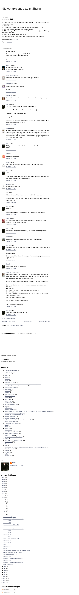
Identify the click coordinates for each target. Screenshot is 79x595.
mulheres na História (10, 416)
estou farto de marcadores (11, 404)
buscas (6, 380)
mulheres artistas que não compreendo (15, 413)
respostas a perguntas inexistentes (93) (13, 518)
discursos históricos (10, 396)
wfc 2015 (7, 452)
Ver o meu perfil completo (16, 465)
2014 (3, 493)
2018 (3, 485)
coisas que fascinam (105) (10, 554)
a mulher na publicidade (11, 370)
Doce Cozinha (10, 75)
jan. (5, 574)
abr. (5, 568)
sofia (6, 443)
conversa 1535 (7, 534)
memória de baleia (9, 409)
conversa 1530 (7, 556)
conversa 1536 (7, 532)
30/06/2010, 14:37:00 (11, 224)
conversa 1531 (7, 546)
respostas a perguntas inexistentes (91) (13, 558)
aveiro (6, 375)
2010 (3, 501)
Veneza (5, 548)
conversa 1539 (7, 520)
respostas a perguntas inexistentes (13, 437)
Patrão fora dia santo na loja (12, 431)
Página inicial (28, 321)
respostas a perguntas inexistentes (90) (13, 562)
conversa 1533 (7, 540)
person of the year (9, 435)
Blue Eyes (9, 95)
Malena (8, 218)
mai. (5, 566)
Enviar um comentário (8, 318)
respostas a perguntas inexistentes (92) (13, 528)
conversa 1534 (7, 536)
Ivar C (8, 104)
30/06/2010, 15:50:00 (11, 241)
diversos (7, 397)
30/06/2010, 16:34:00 (11, 260)
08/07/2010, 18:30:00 (11, 306)
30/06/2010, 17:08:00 (11, 268)
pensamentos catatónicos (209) (11, 538)
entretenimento (8, 402)
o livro (6, 425)
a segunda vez (8, 372)
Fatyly (8, 128)
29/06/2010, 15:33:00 (11, 61)
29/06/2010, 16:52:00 (11, 158)
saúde (6, 438)
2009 (3, 576)
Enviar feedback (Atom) (16, 325)
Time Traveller (10, 272)
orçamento (7, 428)
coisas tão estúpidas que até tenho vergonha (16, 385)
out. (5, 507)
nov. (5, 505)
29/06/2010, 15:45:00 (11, 80)
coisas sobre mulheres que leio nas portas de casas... (17, 550)
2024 (3, 477)
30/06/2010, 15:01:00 (11, 233)
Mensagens (5, 589)
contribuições (8, 389)
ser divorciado (8, 442)
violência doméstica (10, 448)
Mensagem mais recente (9, 321)
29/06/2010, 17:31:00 (11, 180)
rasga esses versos (8, 564)
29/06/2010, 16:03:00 (11, 124)
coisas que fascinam (10, 382)
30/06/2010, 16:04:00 (11, 249)
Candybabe (9, 83)
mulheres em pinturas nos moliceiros (14, 414)
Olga (7, 162)
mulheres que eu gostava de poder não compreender (18, 419)
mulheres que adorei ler (11, 418)
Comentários (6, 592)
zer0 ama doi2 (8, 455)
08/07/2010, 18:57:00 (11, 315)
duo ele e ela (8, 401)
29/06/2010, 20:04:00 (11, 202)
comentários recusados (11, 387)
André (8, 237)
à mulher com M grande (9, 517)
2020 (3, 481)
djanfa (5, 544)
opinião (7, 426)
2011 (3, 499)
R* (7, 153)
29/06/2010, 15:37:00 (11, 71)
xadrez (6, 453)
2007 (3, 580)
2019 (3, 483)
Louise (8, 65)
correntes (7, 392)
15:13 (16, 39)
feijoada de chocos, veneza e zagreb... (13, 552)
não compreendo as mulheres (21, 8)
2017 (3, 487)
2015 (3, 491)
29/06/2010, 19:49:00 (11, 188)
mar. (5, 570)
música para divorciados (11, 421)
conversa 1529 (7, 560)
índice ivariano (8, 407)
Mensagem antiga (44, 321)
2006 (3, 582)
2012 (3, 497)
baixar (6, 377)
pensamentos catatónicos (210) (11, 524)
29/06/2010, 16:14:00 (11, 150)
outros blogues (8, 430)
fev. (5, 572)
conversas (9, 41)
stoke (6, 445)
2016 (3, 489)
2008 (3, 578)
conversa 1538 (7, 19)
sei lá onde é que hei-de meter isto (13, 440)
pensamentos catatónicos (11, 433)
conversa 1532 (7, 542)
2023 (3, 479)
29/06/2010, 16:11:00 (11, 139)
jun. (5, 514)
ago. (5, 511)
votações (7, 450)
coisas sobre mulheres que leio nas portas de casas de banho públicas (23, 384)
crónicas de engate (9, 394)
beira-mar (7, 379)
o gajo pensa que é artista (11, 423)
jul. (4, 513)
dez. (5, 503)
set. (5, 509)
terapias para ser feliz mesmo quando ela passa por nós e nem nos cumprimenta (25, 447)
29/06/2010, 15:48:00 (11, 92)
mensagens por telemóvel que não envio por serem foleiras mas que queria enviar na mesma (28, 411)
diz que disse (8, 399)
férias (6, 406)
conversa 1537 (7, 530)
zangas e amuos (7, 526)
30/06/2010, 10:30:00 (11, 214)
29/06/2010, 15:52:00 (11, 100)
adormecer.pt (8, 373)
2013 (3, 495)
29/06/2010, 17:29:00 (11, 166)
